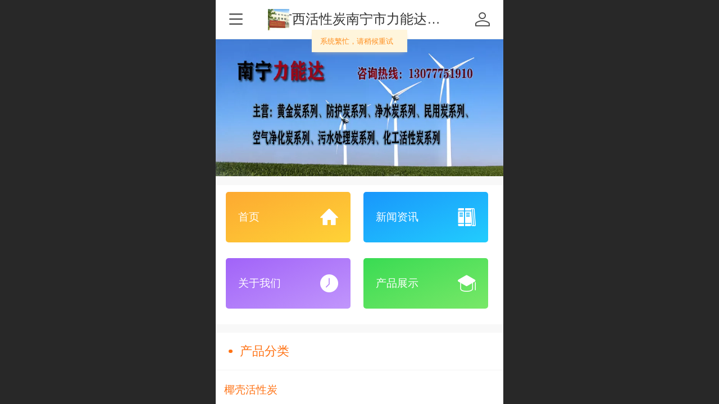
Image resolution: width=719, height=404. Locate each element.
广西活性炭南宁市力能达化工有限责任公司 (407, 18)
